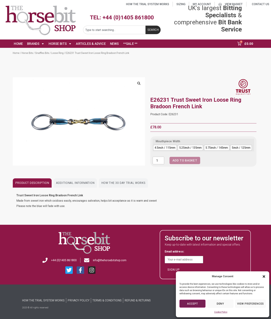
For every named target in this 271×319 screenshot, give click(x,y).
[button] (264, 276)
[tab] (32, 183)
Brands (35, 43)
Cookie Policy (220, 312)
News (114, 44)
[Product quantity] (158, 160)
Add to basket (186, 160)
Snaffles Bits (42, 53)
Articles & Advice (91, 44)
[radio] (165, 147)
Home (18, 44)
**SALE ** (130, 44)
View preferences (250, 303)
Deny (220, 303)
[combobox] (114, 30)
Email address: (184, 256)
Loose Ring (57, 53)
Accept (192, 303)
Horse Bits (60, 43)
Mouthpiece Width (168, 141)
